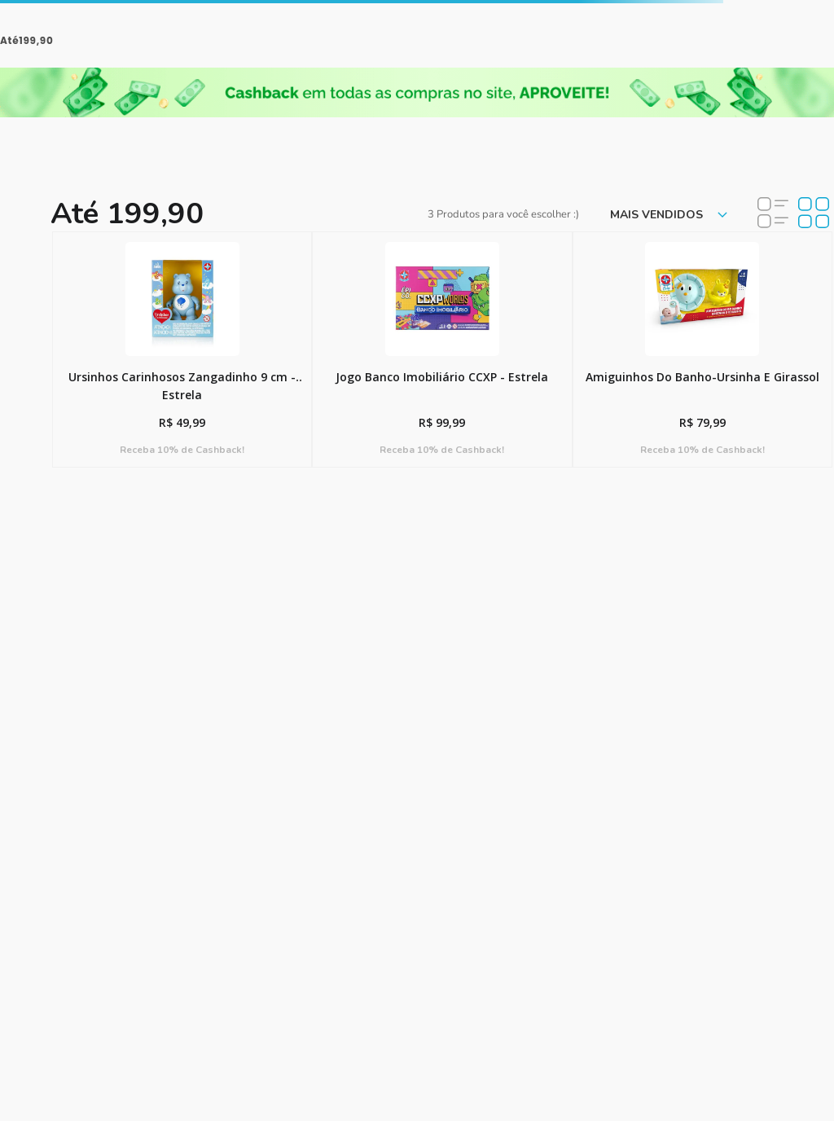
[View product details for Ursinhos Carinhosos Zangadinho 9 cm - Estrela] (182, 349)
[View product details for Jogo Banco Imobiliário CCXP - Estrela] (442, 349)
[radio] (773, 214)
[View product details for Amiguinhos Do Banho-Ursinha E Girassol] (702, 349)
